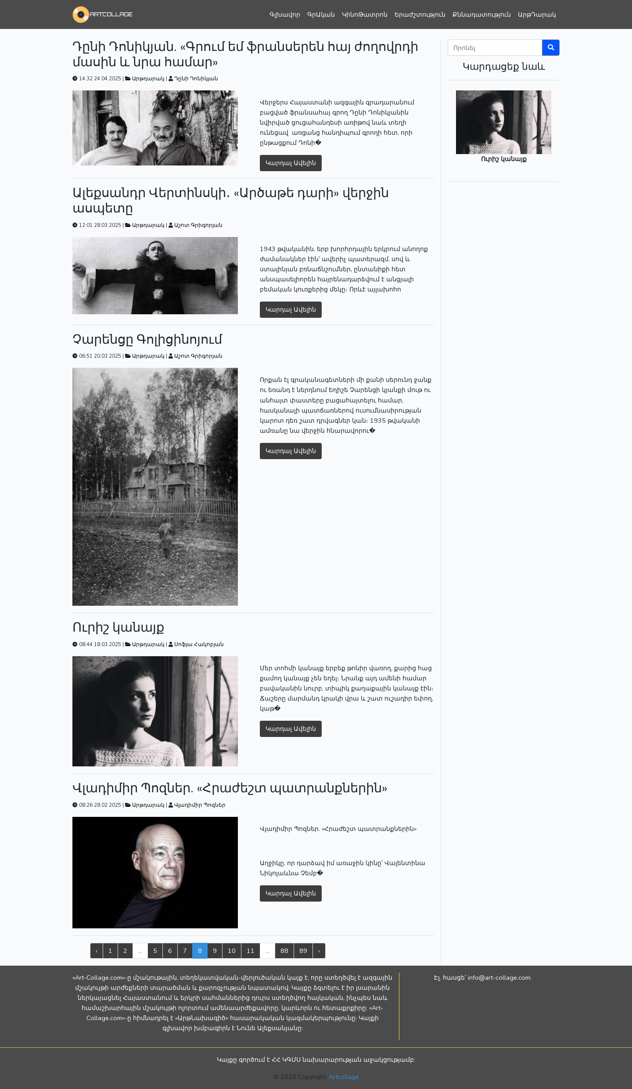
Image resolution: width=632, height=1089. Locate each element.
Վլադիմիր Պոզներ (200, 805)
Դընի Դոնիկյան (196, 78)
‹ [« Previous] (96, 950)
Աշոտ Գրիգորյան (198, 225)
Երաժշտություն (420, 14)
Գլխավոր (284, 14)
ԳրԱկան (321, 14)
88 (284, 950)
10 (232, 950)
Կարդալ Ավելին (291, 162)
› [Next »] (319, 950)
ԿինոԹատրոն (365, 14)
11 (251, 950)
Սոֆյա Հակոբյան (199, 644)
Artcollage (344, 1076)
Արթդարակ (145, 78)
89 (303, 950)
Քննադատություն (481, 14)
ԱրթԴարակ (537, 14)
